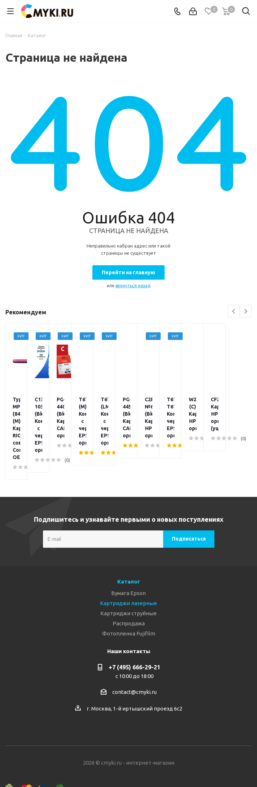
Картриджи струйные (128, 577)
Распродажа (129, 587)
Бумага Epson (128, 557)
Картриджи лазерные (128, 567)
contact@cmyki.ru (134, 656)
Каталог (128, 545)
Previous (234, 311)
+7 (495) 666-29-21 (134, 631)
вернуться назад (133, 285)
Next (246, 311)
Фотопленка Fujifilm (128, 597)
